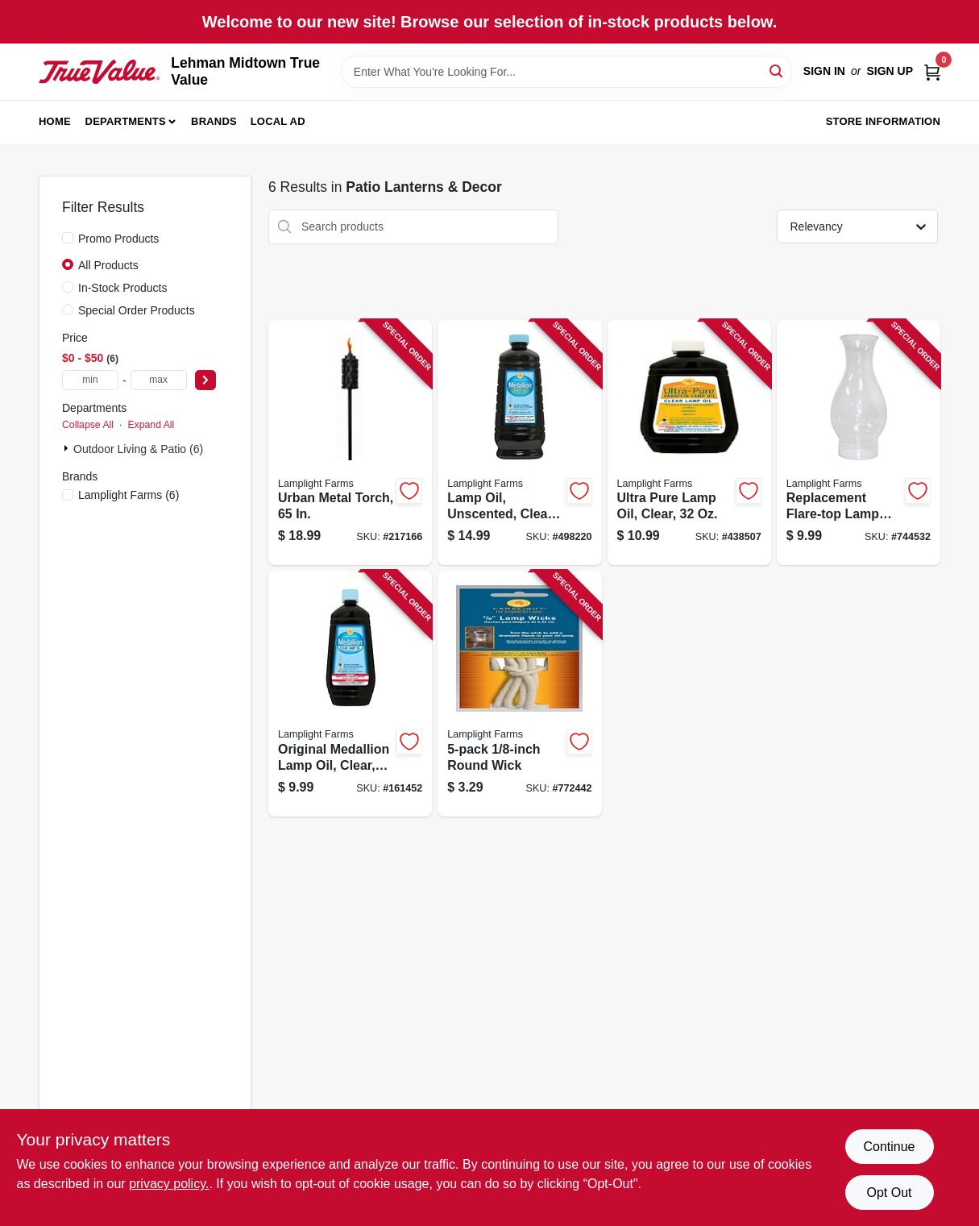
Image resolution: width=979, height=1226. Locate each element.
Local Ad (278, 121)
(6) (128, 494)
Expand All (150, 424)
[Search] (777, 70)
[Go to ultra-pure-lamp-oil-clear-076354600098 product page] (689, 443)
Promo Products (118, 239)
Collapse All (88, 424)
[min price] (90, 380)
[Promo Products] (67, 237)
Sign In (824, 70)
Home (55, 121)
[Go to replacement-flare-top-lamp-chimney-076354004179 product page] (858, 443)
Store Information (883, 121)
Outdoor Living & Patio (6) (138, 449)
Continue (889, 1146)
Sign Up (889, 70)
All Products (108, 265)
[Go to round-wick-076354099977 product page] (519, 694)
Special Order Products (136, 310)
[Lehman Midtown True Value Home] (99, 72)
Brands (214, 121)
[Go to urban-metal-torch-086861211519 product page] (350, 443)
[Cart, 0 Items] (932, 71)
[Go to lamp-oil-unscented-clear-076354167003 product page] (519, 443)
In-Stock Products (123, 288)
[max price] (159, 380)
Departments (125, 121)
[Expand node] (67, 448)
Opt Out (888, 1192)
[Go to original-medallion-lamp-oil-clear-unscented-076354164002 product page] (350, 694)
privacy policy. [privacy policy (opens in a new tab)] (169, 1184)
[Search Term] (566, 72)
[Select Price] (205, 380)
